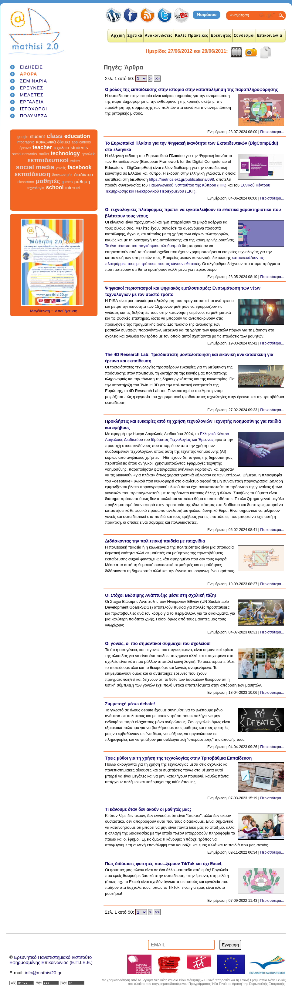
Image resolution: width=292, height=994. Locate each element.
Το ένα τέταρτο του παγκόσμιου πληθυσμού (143, 245)
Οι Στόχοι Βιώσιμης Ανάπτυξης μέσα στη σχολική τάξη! (160, 595)
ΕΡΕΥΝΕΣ (31, 87)
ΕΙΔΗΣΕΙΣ (31, 66)
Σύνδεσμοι (244, 35)
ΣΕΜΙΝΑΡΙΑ (33, 80)
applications (81, 142)
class (55, 136)
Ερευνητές (221, 35)
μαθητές (48, 181)
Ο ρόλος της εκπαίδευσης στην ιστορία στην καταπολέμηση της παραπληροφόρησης (191, 89)
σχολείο (61, 147)
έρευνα (25, 148)
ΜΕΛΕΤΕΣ (31, 94)
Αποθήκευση (66, 311)
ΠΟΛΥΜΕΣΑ (33, 115)
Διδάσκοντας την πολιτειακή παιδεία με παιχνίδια (155, 541)
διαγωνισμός (62, 175)
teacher (42, 147)
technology (65, 153)
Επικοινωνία (269, 35)
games (67, 182)
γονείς (61, 168)
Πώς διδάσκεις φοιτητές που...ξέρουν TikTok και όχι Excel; (164, 863)
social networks (24, 154)
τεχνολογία (35, 188)
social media (35, 167)
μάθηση (82, 181)
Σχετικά (134, 35)
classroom (26, 182)
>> (157, 78)
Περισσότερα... (272, 132)
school (54, 187)
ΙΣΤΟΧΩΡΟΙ (33, 108)
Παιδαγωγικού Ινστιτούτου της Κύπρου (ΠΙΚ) (187, 185)
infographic (26, 142)
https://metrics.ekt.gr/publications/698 (181, 179)
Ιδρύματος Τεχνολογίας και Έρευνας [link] (182, 439)
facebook (79, 167)
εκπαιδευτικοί (48, 160)
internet (72, 187)
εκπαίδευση (32, 174)
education (77, 136)
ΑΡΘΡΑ (28, 73)
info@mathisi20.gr (43, 972)
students (79, 147)
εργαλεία (88, 154)
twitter (75, 161)
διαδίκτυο (83, 174)
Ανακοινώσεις (159, 35)
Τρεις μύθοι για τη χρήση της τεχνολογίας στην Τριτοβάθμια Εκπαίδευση (178, 758)
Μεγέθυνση (40, 311)
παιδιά (44, 154)
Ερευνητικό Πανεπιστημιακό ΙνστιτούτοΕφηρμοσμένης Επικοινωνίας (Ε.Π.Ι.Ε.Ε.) (51, 960)
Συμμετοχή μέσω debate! (130, 703)
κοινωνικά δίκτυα (53, 141)
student (37, 136)
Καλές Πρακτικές (192, 35)
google (22, 137)
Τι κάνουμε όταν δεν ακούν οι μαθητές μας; (148, 809)
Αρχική (118, 35)
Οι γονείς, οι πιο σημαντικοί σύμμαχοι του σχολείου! (158, 643)
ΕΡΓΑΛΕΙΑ (32, 101)
